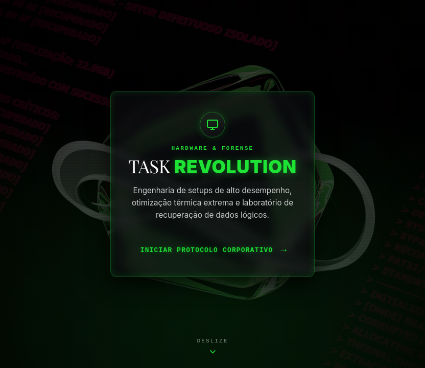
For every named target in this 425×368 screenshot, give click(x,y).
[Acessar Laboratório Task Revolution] (212, 184)
